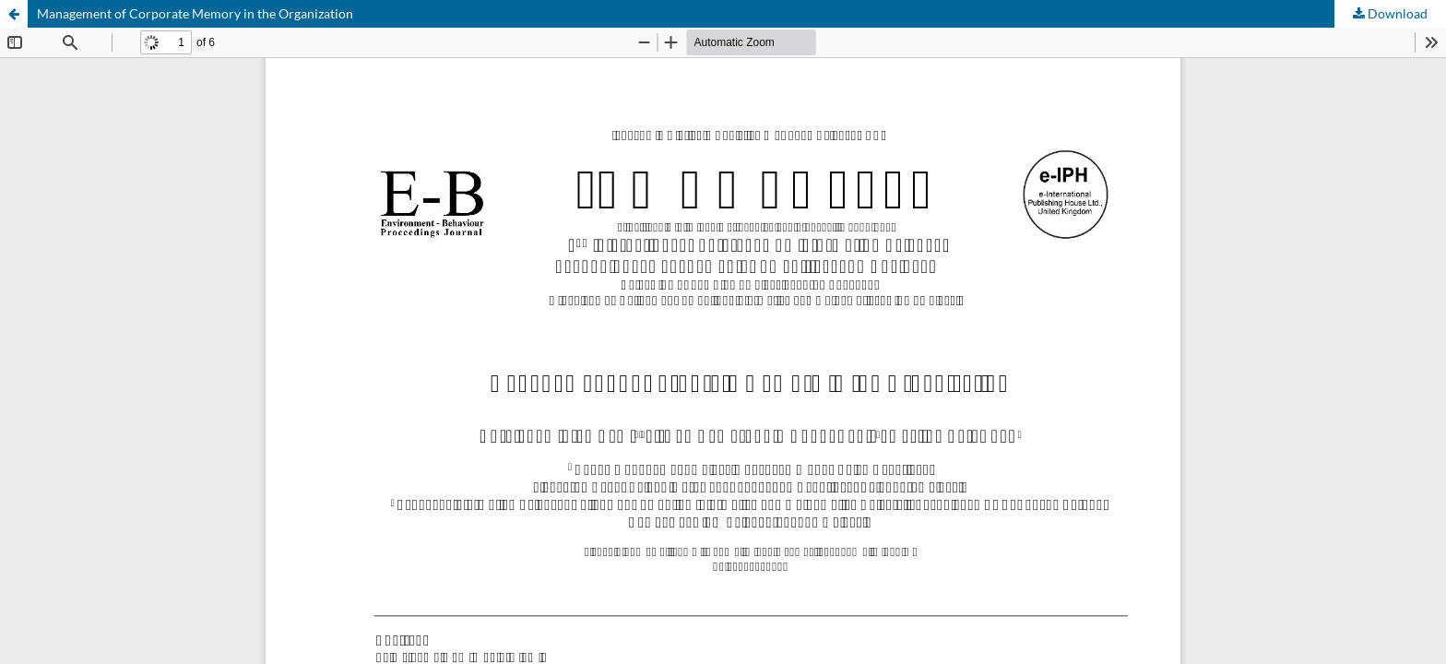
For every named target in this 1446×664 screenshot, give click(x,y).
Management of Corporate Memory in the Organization (195, 13)
